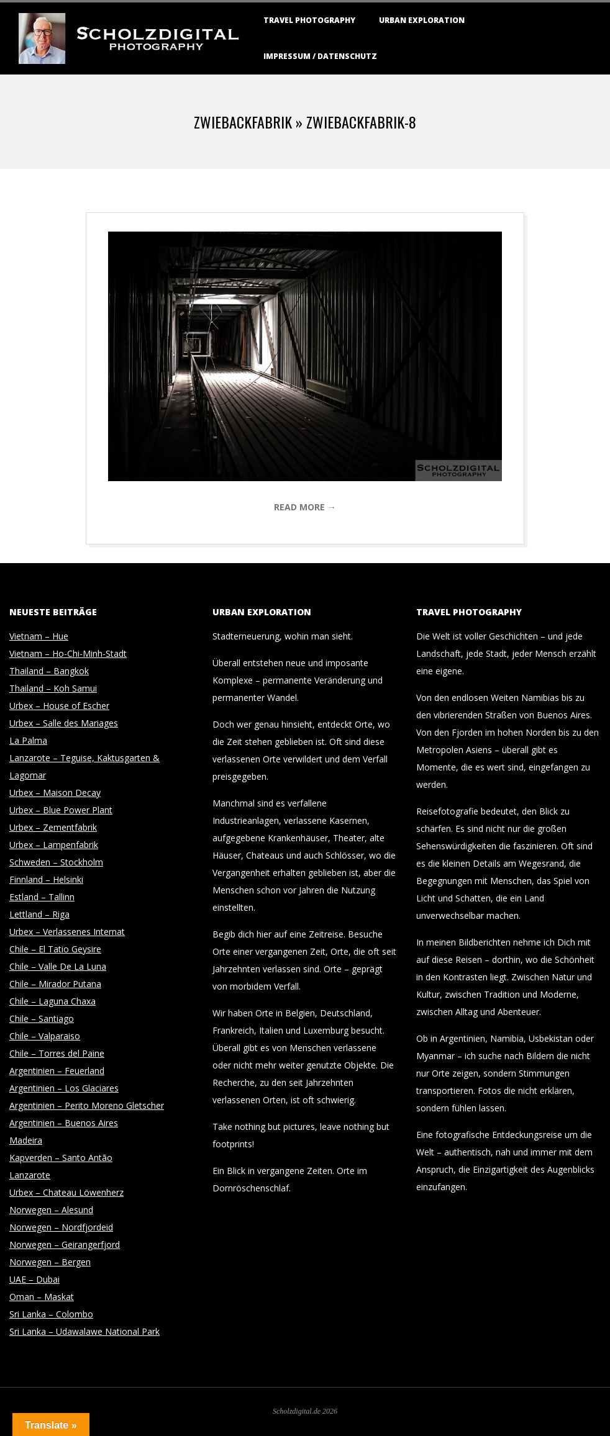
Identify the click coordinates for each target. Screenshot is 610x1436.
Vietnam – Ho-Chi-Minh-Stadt (68, 653)
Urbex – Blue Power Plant (60, 810)
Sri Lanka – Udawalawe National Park (84, 1331)
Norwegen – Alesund (51, 1210)
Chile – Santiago (41, 1018)
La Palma (28, 740)
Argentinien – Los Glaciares (64, 1088)
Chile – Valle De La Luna (57, 966)
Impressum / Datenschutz (320, 56)
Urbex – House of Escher (59, 705)
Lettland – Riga (39, 914)
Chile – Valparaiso (44, 1036)
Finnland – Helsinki (46, 879)
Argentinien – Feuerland (56, 1071)
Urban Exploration (422, 20)
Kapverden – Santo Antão (60, 1157)
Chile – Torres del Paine (56, 1053)
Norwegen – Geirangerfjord (64, 1244)
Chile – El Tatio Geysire (55, 949)
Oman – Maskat (41, 1297)
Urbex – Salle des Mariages (63, 723)
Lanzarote (29, 1175)
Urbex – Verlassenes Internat (67, 931)
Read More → (305, 507)
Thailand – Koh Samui (53, 688)
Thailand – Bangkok (49, 671)
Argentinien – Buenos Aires (63, 1123)
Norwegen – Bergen (50, 1262)
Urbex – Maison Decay (55, 792)
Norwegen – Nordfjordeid (61, 1227)
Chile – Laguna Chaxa (52, 1001)
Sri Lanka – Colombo (51, 1314)
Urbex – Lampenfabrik (53, 845)
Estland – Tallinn (42, 897)
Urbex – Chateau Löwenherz (66, 1192)
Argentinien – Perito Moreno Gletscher (86, 1105)
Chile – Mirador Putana (55, 984)
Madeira (25, 1140)
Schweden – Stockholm (56, 862)
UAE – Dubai (34, 1279)
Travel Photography (309, 20)
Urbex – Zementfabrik (53, 827)
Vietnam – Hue (38, 636)
